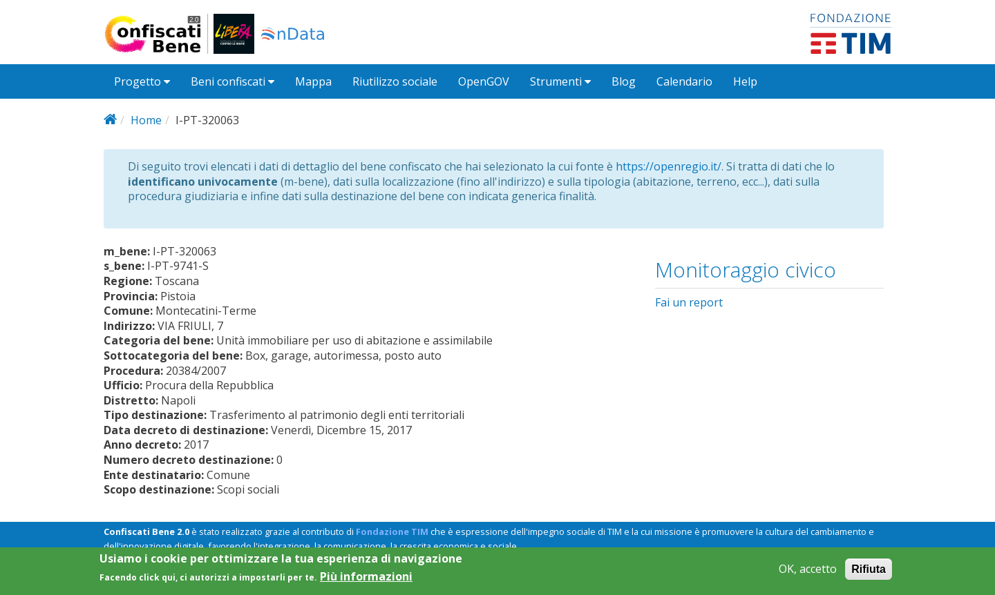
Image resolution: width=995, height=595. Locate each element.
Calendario (684, 81)
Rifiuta (868, 572)
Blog (624, 81)
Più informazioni (366, 580)
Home (146, 120)
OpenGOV (483, 81)
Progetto (142, 81)
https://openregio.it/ (668, 166)
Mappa (313, 81)
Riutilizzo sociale (394, 81)
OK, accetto (808, 572)
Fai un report (689, 302)
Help (745, 81)
